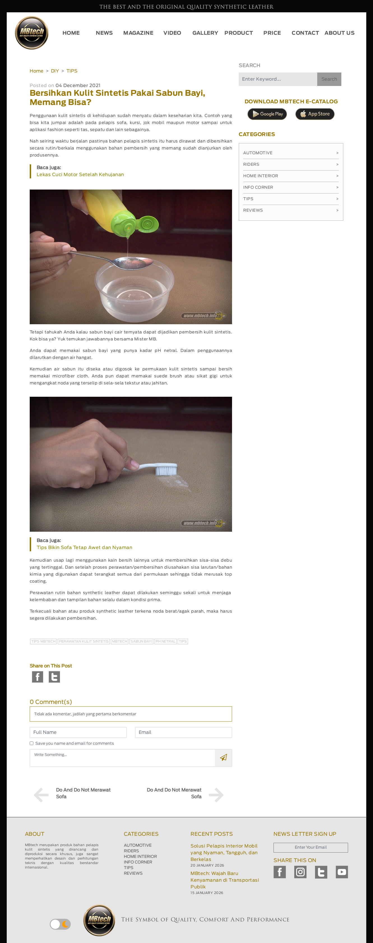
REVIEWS (133, 874)
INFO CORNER (138, 862)
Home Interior (291, 176)
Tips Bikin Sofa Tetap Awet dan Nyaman (85, 547)
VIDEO (172, 33)
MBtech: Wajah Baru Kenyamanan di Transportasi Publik (225, 880)
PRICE (272, 33)
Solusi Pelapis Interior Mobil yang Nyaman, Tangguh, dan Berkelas (224, 853)
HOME (71, 33)
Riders (291, 164)
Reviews (291, 210)
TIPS (71, 71)
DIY (55, 71)
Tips (291, 199)
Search (329, 79)
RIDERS (131, 851)
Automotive (291, 153)
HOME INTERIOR (140, 857)
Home (36, 71)
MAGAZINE (138, 33)
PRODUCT (238, 33)
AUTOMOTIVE (138, 846)
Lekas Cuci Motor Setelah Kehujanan (80, 174)
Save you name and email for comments (74, 744)
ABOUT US (340, 33)
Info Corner (291, 187)
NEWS (104, 33)
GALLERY (206, 33)
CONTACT (305, 33)
